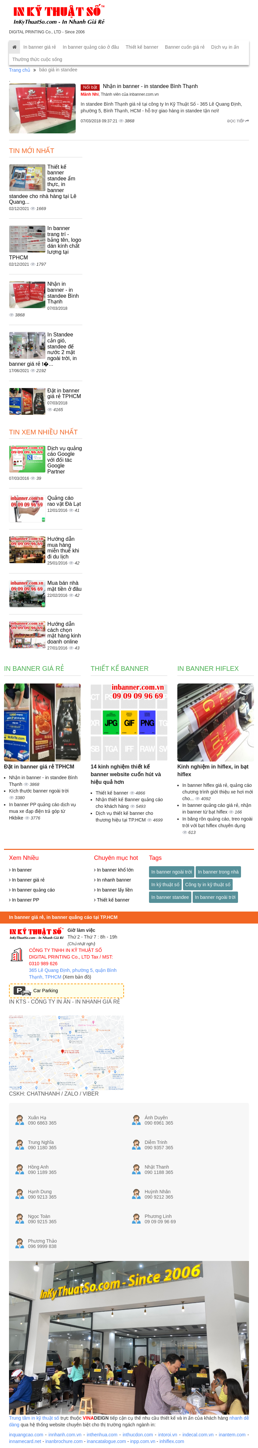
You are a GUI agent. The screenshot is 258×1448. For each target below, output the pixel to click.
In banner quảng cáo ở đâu (91, 47)
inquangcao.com (26, 1434)
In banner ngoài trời (171, 872)
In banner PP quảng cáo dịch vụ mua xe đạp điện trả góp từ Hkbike (42, 811)
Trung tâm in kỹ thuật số (34, 1418)
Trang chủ (19, 70)
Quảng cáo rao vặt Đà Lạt (64, 501)
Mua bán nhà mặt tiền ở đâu (64, 586)
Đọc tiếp (238, 121)
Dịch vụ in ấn (225, 47)
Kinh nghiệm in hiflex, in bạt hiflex (213, 770)
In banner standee (170, 897)
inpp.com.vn (142, 1441)
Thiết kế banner (142, 47)
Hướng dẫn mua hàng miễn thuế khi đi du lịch (63, 547)
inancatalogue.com (106, 1441)
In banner (20, 870)
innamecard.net (25, 1441)
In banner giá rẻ (39, 47)
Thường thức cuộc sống (37, 59)
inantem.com (232, 1434)
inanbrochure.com (64, 1441)
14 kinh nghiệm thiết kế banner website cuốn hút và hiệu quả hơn (126, 774)
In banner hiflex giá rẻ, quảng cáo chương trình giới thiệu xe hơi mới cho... (217, 792)
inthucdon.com (138, 1434)
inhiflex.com (171, 1441)
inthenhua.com (102, 1434)
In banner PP (24, 900)
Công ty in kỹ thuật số (207, 884)
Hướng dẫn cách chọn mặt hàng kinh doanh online (64, 632)
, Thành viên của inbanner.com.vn (120, 94)
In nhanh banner (112, 880)
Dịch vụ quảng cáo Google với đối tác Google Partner (64, 459)
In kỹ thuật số (165, 884)
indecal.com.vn (197, 1434)
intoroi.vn (167, 1434)
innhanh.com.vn (65, 1434)
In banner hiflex (208, 668)
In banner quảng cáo (32, 890)
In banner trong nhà (218, 872)
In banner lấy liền (113, 890)
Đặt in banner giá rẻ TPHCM (64, 393)
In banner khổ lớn (114, 870)
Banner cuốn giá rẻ (185, 47)
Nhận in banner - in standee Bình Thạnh (150, 86)
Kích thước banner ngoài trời (39, 791)
